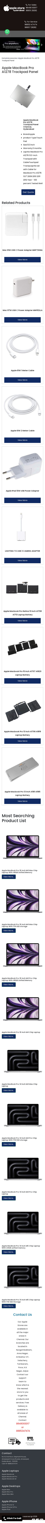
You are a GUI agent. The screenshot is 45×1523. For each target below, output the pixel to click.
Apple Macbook (8, 1474)
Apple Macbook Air (9, 1479)
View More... (8, 876)
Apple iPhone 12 (8, 1505)
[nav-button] (7, 34)
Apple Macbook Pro (9, 1476)
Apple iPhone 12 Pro (9, 1507)
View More (22, 259)
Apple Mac (6, 1489)
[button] (3, 44)
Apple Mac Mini (7, 1494)
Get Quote (28, 192)
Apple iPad (6, 1509)
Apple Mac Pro (7, 1492)
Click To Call (12, 1518)
